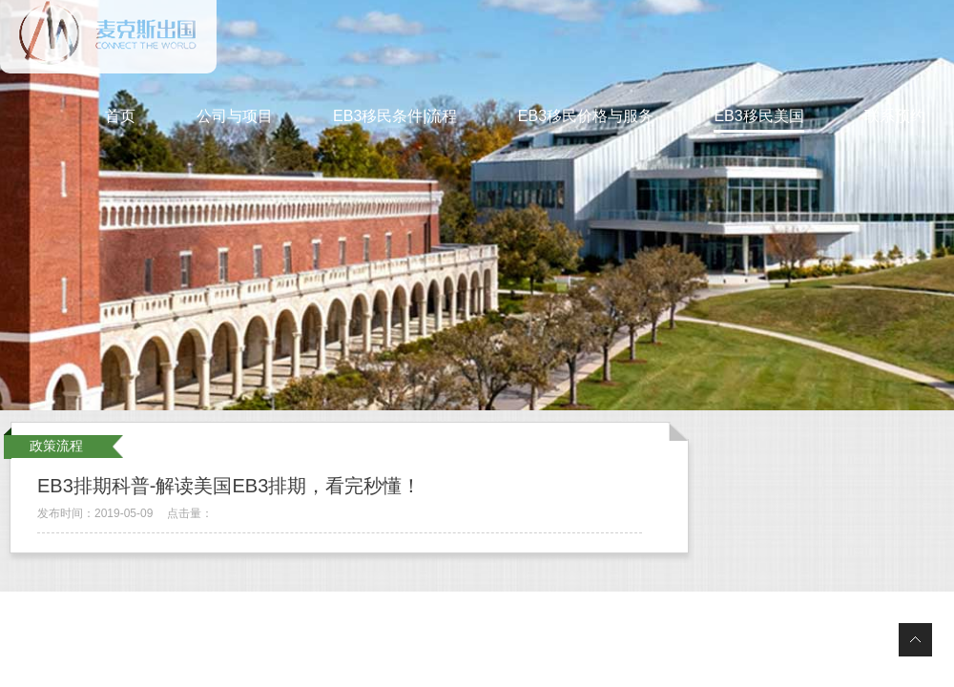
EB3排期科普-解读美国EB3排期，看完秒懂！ (229, 485)
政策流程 (56, 445)
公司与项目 (235, 116)
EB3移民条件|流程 (395, 116)
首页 (120, 116)
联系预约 (894, 116)
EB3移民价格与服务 (585, 116)
